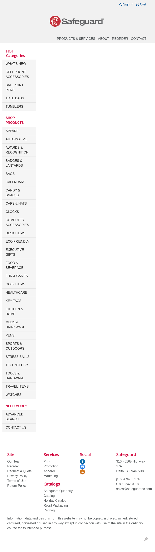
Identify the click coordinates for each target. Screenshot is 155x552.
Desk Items (15, 233)
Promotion (51, 466)
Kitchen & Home (14, 311)
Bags (10, 174)
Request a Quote (19, 471)
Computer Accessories (17, 222)
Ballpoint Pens (14, 87)
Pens (10, 335)
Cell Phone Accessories (17, 74)
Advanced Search (14, 417)
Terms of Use (16, 481)
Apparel (13, 131)
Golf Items (15, 284)
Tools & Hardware (15, 376)
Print (47, 461)
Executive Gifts (15, 252)
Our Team (14, 461)
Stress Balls (17, 357)
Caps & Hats (16, 203)
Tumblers (14, 106)
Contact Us (16, 427)
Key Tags (13, 301)
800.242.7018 (129, 484)
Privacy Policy (17, 476)
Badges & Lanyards (14, 163)
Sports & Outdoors (15, 346)
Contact (138, 38)
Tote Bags (15, 98)
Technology (17, 365)
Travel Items (17, 386)
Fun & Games (17, 276)
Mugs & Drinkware (15, 325)
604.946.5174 (130, 479)
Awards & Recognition (17, 150)
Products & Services (76, 38)
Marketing (51, 476)
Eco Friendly (17, 241)
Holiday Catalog (55, 500)
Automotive (16, 139)
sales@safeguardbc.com (134, 489)
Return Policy (16, 485)
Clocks (12, 211)
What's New (16, 63)
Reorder (120, 38)
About (103, 38)
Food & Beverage (14, 265)
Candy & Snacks (13, 193)
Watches (13, 394)
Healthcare (16, 292)
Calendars (15, 182)
